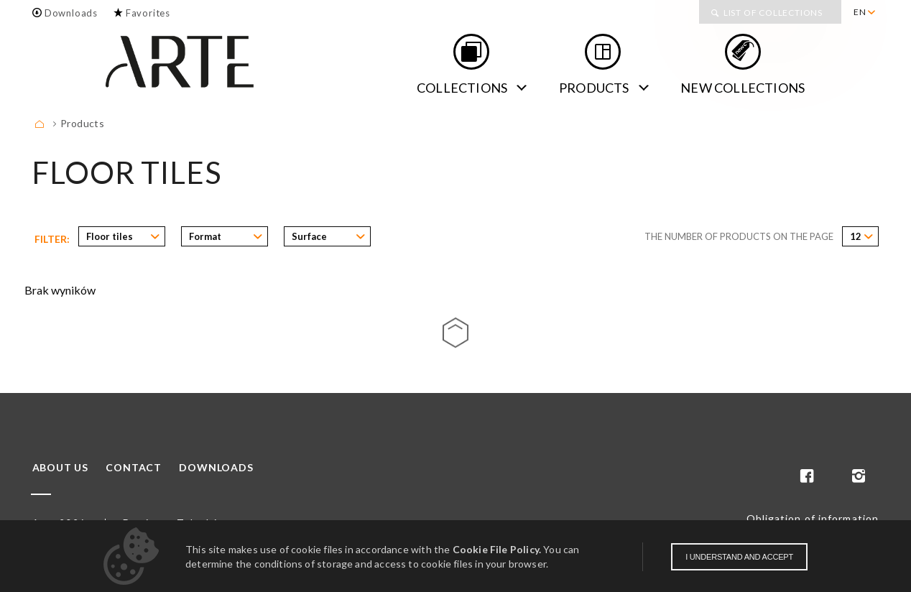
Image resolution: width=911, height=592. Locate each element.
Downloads (71, 13)
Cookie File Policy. (497, 549)
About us (60, 468)
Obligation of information (812, 518)
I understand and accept (739, 556)
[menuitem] (864, 12)
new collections (742, 88)
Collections (462, 88)
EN (860, 11)
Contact (134, 468)
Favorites (148, 13)
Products (594, 88)
